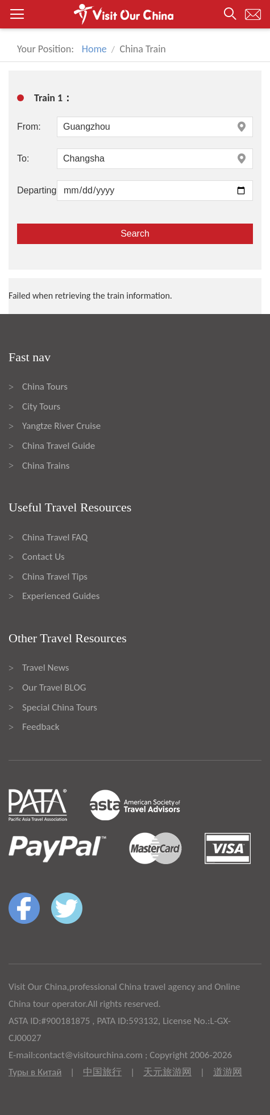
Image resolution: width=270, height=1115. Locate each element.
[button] (135, 14)
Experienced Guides (60, 596)
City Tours (41, 406)
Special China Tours (59, 707)
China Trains (45, 466)
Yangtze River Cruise (61, 426)
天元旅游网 (167, 1072)
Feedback (40, 727)
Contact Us (43, 557)
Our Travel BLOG (54, 687)
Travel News (45, 668)
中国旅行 (102, 1072)
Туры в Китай (35, 1072)
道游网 (227, 1072)
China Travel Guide (58, 446)
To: (23, 158)
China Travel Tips (55, 577)
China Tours (45, 387)
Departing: (37, 190)
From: (29, 126)
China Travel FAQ (55, 537)
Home (94, 49)
